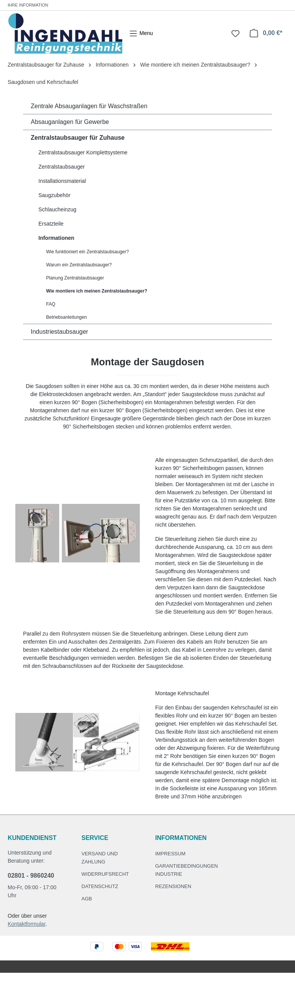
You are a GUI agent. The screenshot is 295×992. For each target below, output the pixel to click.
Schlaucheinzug (57, 209)
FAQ (50, 304)
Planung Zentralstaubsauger (75, 278)
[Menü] (141, 33)
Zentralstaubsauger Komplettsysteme (83, 152)
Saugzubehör (54, 195)
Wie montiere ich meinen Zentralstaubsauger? (96, 291)
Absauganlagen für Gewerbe (70, 122)
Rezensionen (173, 886)
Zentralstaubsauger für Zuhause (78, 137)
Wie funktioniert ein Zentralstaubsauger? (87, 251)
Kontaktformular (26, 924)
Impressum (170, 853)
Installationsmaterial (62, 181)
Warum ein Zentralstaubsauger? (79, 265)
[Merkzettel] (235, 33)
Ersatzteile (50, 224)
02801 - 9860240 (31, 875)
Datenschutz (99, 886)
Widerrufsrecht (105, 874)
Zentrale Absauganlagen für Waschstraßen (89, 106)
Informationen (56, 238)
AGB (86, 899)
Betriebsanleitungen (66, 317)
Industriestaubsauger (59, 331)
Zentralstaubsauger (61, 167)
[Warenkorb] (266, 33)
